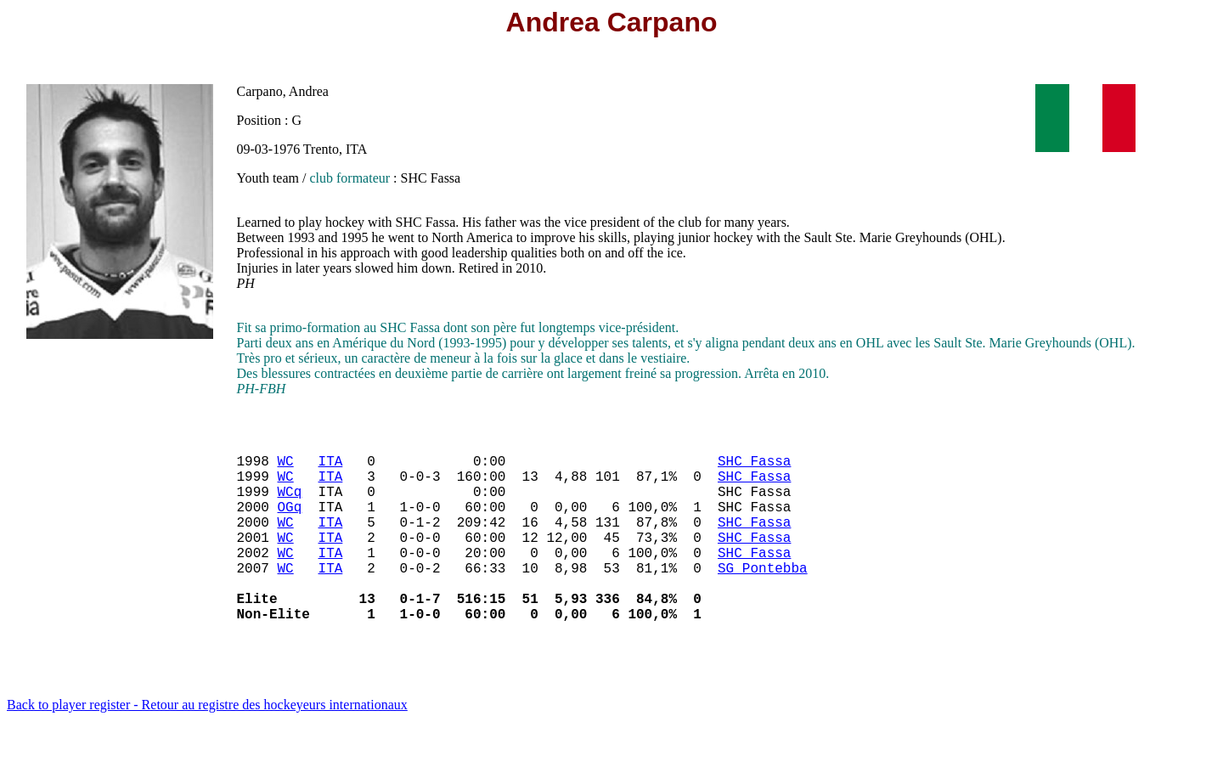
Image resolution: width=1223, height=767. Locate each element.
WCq (290, 504)
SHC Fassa (754, 467)
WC (286, 467)
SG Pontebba (763, 598)
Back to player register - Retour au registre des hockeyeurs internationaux (207, 745)
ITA (330, 467)
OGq (290, 523)
